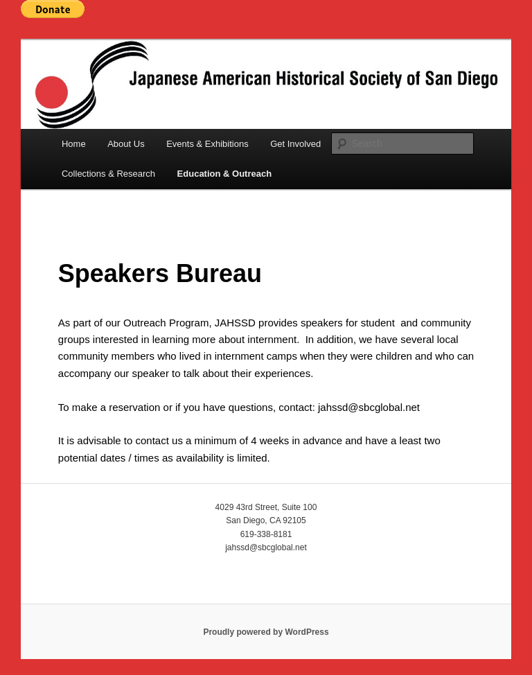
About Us (125, 144)
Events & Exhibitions (207, 144)
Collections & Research (108, 173)
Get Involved (295, 144)
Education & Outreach (224, 173)
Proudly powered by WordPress (265, 632)
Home (74, 144)
